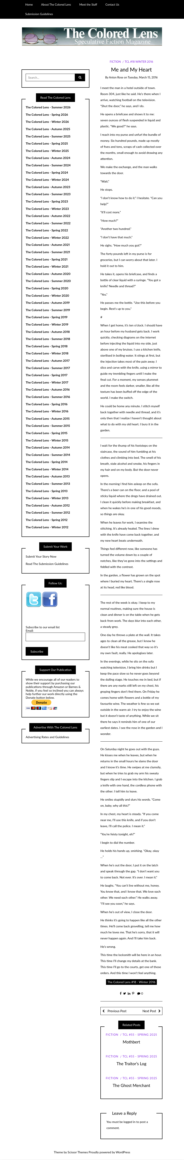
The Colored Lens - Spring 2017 (46, 375)
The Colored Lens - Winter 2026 (47, 122)
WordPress (123, 1152)
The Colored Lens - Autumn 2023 (48, 187)
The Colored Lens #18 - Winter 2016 (131, 982)
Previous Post (116, 1011)
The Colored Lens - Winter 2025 (47, 151)
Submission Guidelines (39, 14)
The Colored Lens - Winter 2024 (47, 180)
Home (29, 4)
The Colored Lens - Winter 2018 (47, 353)
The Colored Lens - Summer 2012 (48, 513)
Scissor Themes (78, 1152)
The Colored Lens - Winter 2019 (47, 324)
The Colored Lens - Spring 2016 (46, 404)
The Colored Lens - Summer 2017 (48, 368)
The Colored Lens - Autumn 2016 (48, 389)
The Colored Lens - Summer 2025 (48, 136)
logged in (129, 1122)
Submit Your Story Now (41, 556)
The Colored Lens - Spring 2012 (46, 520)
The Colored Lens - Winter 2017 (47, 382)
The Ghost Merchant (131, 1085)
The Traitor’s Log (132, 1063)
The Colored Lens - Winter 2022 (47, 238)
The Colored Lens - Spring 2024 (47, 172)
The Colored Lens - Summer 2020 (48, 281)
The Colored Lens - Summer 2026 (48, 107)
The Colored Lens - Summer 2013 (48, 484)
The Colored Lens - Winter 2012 (47, 527)
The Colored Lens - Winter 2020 (47, 295)
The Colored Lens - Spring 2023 (47, 201)
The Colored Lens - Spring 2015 (46, 433)
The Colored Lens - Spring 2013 (46, 491)
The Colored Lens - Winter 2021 (47, 266)
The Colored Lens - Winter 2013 (47, 498)
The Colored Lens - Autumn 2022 (48, 216)
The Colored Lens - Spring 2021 (46, 259)
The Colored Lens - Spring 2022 (47, 230)
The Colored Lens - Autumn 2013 (48, 476)
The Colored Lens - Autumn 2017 (48, 361)
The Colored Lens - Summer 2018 (48, 339)
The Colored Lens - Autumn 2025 (48, 129)
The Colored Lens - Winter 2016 (47, 411)
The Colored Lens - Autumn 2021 (48, 245)
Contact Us (112, 4)
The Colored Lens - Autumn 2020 (48, 274)
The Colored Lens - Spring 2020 (47, 288)
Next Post (149, 1011)
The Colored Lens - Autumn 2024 (48, 158)
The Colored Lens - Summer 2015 (48, 426)
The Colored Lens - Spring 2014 (47, 462)
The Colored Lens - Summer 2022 (48, 223)
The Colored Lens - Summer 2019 (48, 310)
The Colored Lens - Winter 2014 (47, 469)
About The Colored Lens (56, 4)
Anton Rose (116, 77)
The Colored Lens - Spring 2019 (46, 317)
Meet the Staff (88, 4)
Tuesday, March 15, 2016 (143, 77)
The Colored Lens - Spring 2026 (47, 114)
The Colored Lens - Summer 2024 (48, 165)
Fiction (115, 61)
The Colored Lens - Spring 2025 (47, 143)
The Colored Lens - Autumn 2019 (48, 303)
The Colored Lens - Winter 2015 (47, 440)
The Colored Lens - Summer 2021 (48, 252)
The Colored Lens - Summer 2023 (48, 194)
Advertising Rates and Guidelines (47, 737)
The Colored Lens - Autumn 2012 (48, 505)
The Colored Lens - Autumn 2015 (48, 418)
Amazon (59, 687)
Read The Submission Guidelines (47, 564)
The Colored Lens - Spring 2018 (46, 346)
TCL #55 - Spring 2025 (140, 1034)
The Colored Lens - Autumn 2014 (48, 447)
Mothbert (131, 1041)
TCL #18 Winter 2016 (139, 61)
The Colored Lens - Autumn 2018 (48, 332)
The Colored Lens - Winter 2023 (47, 208)
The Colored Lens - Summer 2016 (48, 397)
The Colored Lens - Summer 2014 (48, 455)
